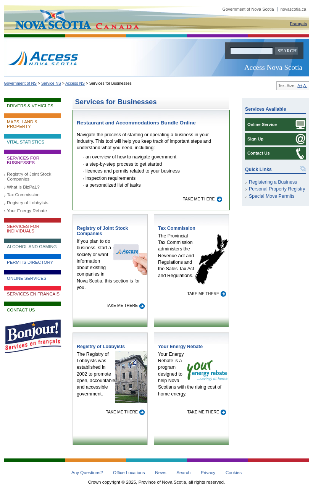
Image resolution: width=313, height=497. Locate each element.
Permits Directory (30, 262)
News (160, 472)
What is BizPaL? (23, 186)
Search (183, 472)
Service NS (51, 83)
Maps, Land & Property (22, 124)
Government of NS (20, 83)
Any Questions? (87, 472)
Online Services (27, 278)
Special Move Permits (271, 196)
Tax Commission (23, 194)
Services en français (33, 294)
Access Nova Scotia (273, 67)
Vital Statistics (25, 142)
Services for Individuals (23, 228)
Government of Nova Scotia (264, 9)
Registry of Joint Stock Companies (29, 176)
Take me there (199, 199)
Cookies (234, 472)
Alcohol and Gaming (32, 246)
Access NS (75, 83)
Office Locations (129, 472)
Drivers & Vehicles (30, 105)
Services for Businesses (23, 160)
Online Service (262, 124)
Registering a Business (273, 182)
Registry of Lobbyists (27, 202)
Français (298, 23)
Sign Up (255, 139)
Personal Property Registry (277, 189)
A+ (299, 86)
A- (305, 86)
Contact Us (21, 310)
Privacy (208, 472)
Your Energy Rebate (27, 210)
